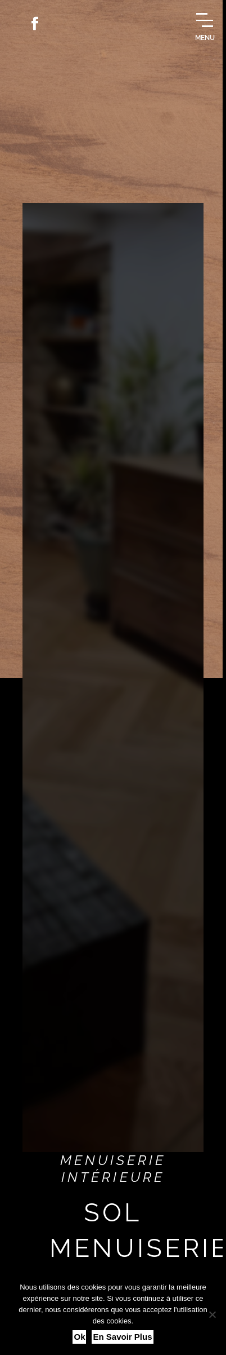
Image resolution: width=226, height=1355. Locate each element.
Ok (79, 1336)
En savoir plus (122, 1336)
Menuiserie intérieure (113, 1168)
